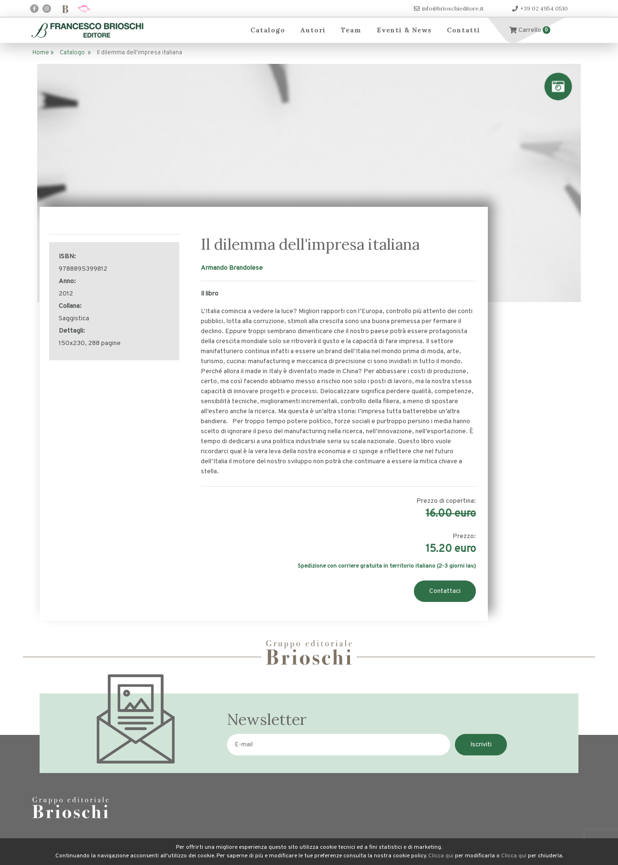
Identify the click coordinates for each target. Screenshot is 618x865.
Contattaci (445, 591)
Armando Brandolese (232, 268)
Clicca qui (440, 856)
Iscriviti (481, 745)
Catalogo (267, 30)
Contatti (463, 30)
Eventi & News (404, 30)
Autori (313, 30)
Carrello (529, 30)
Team (351, 30)
